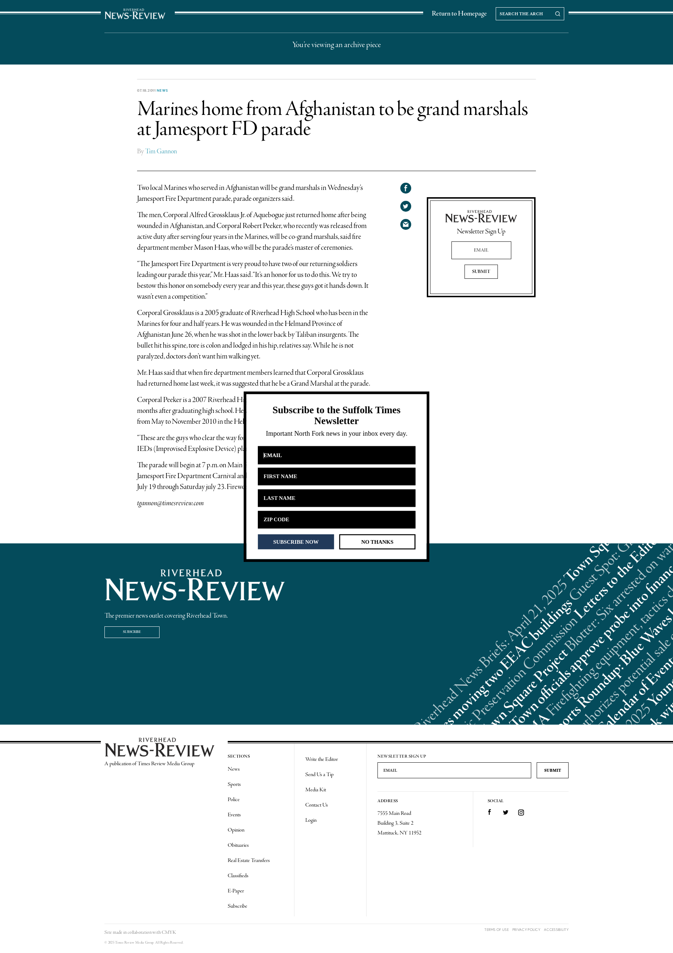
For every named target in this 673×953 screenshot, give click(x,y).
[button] (336, 415)
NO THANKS (377, 541)
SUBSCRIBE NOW (296, 541)
